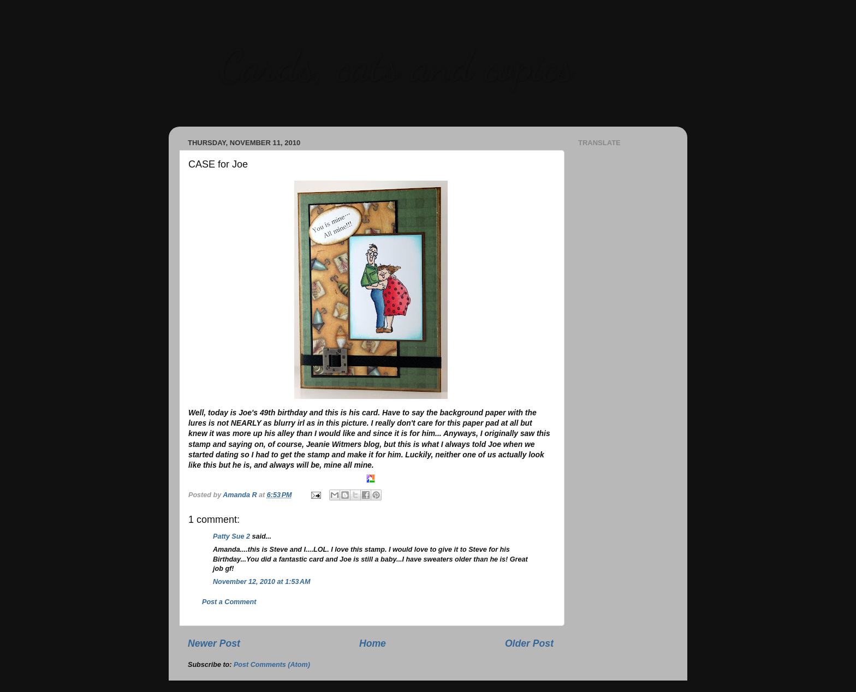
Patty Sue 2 (231, 536)
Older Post (529, 643)
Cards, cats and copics (395, 65)
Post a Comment (229, 602)
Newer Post (214, 643)
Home (372, 643)
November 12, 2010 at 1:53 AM (261, 582)
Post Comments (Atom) (272, 665)
